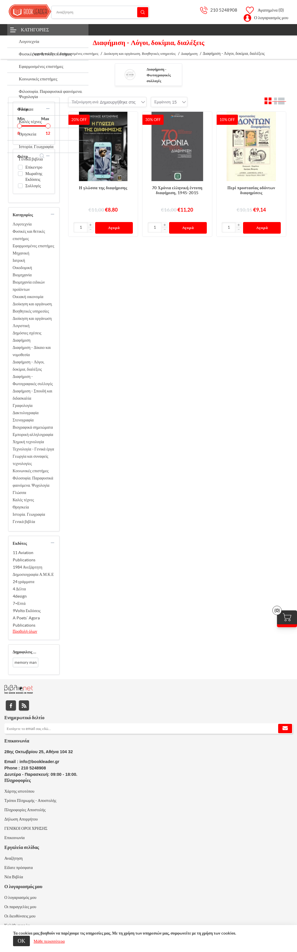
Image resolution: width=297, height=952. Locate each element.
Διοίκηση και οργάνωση (32, 318)
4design (20, 596)
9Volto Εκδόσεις (27, 610)
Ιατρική (19, 260)
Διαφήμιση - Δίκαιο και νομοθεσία (32, 351)
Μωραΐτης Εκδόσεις (34, 176)
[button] (90, 225)
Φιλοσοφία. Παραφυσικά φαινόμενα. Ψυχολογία (33, 482)
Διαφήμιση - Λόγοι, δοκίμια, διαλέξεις (29, 366)
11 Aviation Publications (24, 556)
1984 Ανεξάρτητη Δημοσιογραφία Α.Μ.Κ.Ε (33, 571)
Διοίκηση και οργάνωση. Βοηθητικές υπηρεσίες (33, 307)
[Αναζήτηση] (100, 12)
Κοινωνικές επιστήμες (31, 470)
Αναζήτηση (142, 12)
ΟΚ (21, 941)
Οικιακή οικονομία (28, 296)
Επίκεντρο (34, 167)
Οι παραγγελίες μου (20, 906)
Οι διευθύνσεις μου (19, 916)
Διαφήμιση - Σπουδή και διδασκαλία (32, 395)
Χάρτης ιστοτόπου (19, 791)
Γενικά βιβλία (24, 521)
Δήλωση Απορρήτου (21, 819)
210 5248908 (223, 10)
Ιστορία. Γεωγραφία (29, 514)
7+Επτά (19, 603)
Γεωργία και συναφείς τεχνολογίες (30, 460)
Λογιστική (21, 325)
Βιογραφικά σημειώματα (33, 427)
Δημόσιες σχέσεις (27, 333)
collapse (48, 108)
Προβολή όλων (25, 631)
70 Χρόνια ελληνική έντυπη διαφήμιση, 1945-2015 (177, 190)
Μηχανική (21, 253)
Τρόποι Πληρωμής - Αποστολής (30, 800)
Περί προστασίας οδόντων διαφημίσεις (251, 190)
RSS (24, 705)
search (42, 156)
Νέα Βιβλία (13, 877)
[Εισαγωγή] (81, 227)
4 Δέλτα (19, 589)
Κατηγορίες (35, 29)
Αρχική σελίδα (43, 53)
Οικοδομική (22, 267)
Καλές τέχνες (23, 499)
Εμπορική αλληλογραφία (33, 434)
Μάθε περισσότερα (49, 941)
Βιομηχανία (22, 275)
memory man (26, 662)
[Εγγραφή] (148, 728)
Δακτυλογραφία (26, 412)
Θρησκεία (21, 507)
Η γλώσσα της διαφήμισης (103, 187)
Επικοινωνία (14, 837)
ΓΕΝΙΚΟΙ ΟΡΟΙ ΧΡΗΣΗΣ (25, 828)
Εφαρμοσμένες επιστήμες (33, 246)
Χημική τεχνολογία (28, 441)
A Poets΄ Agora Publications (26, 622)
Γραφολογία (23, 405)
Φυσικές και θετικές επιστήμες (29, 235)
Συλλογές (33, 185)
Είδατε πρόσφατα (18, 867)
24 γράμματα (24, 581)
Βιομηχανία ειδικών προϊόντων (29, 286)
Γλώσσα (19, 492)
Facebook (11, 705)
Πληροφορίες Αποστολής (25, 809)
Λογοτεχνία (22, 224)
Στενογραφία (23, 420)
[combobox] (117, 102)
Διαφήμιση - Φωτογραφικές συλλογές (159, 75)
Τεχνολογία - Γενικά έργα (33, 449)
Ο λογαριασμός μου (271, 17)
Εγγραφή (285, 728)
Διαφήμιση (22, 340)
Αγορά (114, 228)
